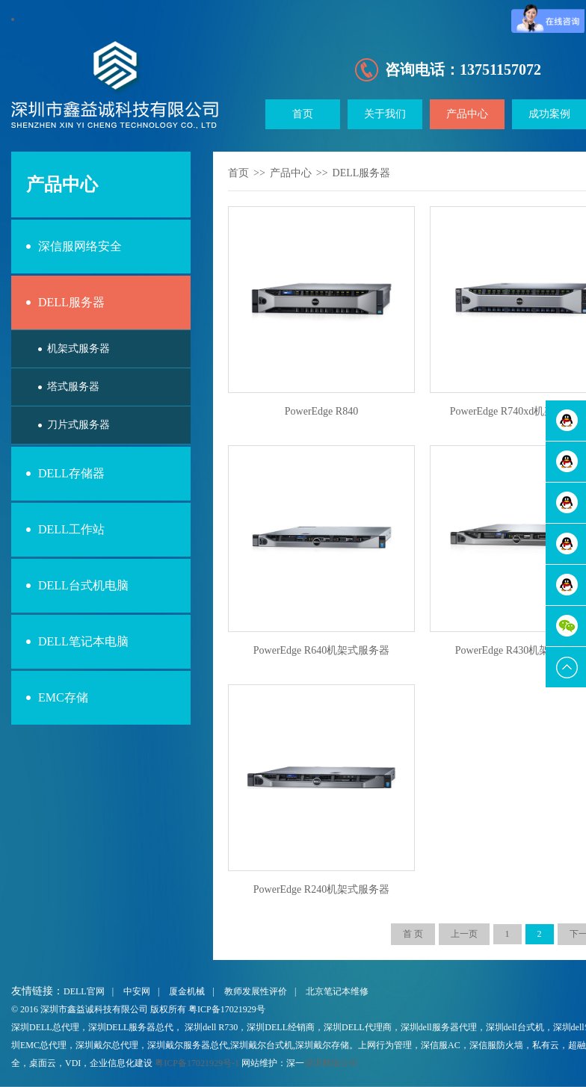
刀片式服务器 (78, 424)
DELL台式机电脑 (83, 585)
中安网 (136, 991)
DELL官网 (84, 991)
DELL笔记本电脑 (83, 641)
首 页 (413, 934)
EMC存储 (63, 697)
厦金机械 (187, 991)
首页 (302, 114)
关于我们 (385, 114)
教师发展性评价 (255, 991)
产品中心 (467, 114)
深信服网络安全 (80, 246)
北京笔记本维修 (337, 991)
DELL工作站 (71, 529)
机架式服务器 (78, 348)
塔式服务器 (73, 386)
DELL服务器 (71, 302)
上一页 (464, 934)
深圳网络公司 (331, 1063)
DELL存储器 (71, 473)
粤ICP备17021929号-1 (197, 1063)
